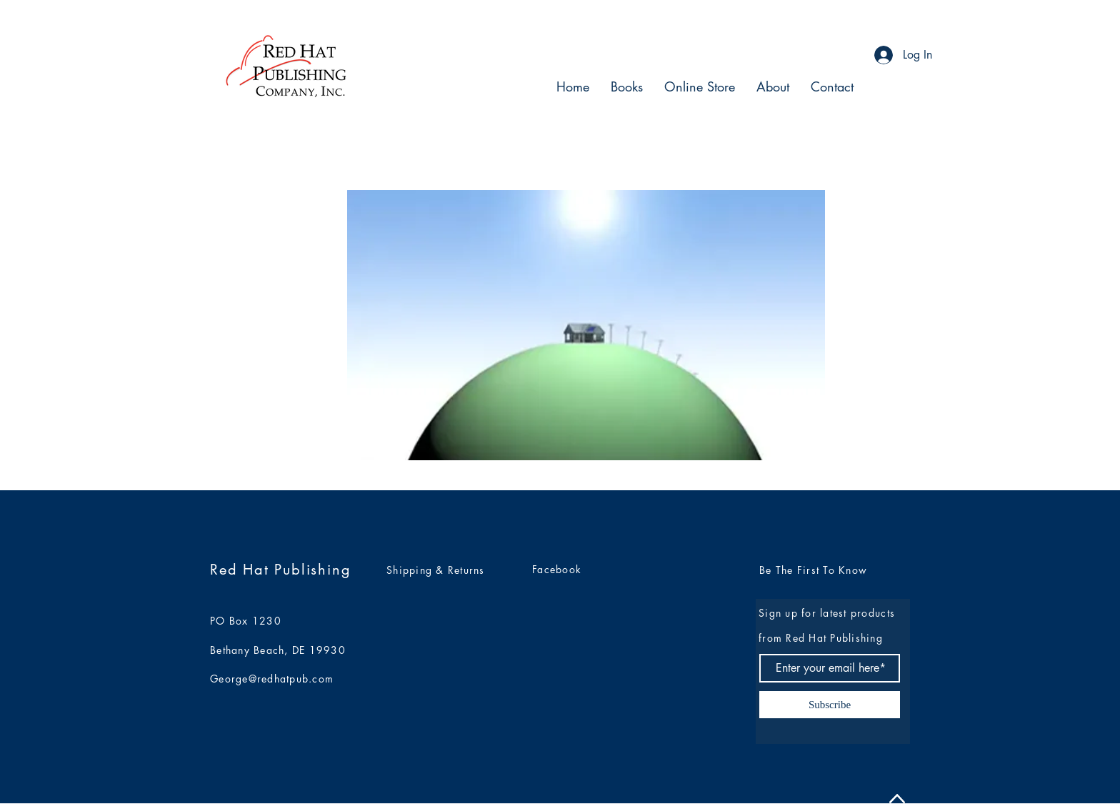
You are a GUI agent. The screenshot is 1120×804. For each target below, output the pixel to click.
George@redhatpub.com (272, 678)
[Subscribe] (829, 704)
